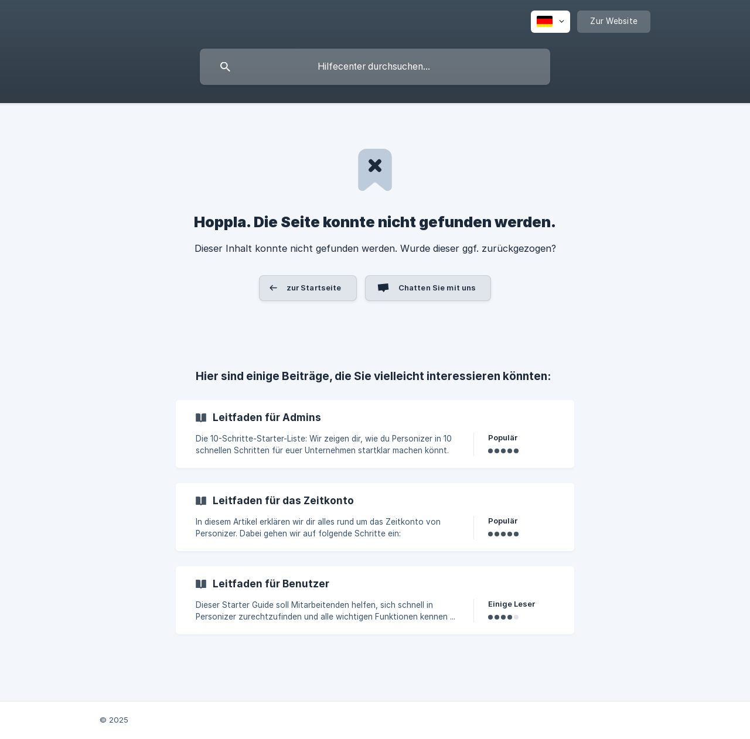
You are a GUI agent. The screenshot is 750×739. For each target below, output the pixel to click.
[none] (550, 22)
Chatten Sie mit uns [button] (437, 287)
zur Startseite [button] (314, 287)
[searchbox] (375, 67)
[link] (375, 434)
